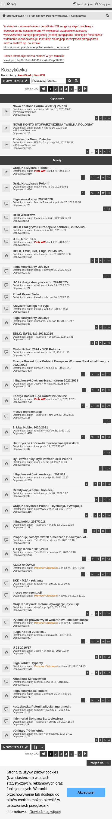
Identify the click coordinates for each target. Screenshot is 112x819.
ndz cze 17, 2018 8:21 (57, 709)
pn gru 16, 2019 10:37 (57, 583)
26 (103, 574)
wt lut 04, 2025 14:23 (56, 309)
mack (37, 186)
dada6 (37, 269)
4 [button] (66, 89)
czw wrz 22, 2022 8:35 (61, 414)
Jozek (37, 383)
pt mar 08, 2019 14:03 (73, 666)
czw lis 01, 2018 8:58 (57, 681)
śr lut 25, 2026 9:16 (59, 242)
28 (97, 405)
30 (108, 405)
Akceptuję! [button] (86, 792)
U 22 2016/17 (22, 647)
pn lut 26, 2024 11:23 (57, 352)
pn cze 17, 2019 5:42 (72, 623)
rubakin (38, 254)
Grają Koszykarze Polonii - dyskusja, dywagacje (47, 506)
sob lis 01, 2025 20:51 (55, 186)
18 (103, 192)
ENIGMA (39, 142)
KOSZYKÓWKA (24, 565)
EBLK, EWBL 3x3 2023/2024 (33, 333)
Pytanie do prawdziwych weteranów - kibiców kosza (50, 620)
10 (97, 389)
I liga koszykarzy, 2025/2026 (33, 199)
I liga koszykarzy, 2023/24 (31, 318)
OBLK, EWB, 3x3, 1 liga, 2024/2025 (38, 251)
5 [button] (71, 89)
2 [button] (55, 89)
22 (97, 177)
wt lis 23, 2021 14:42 (60, 509)
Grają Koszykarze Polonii (31, 183)
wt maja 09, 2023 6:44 (56, 383)
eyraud (38, 109)
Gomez (38, 218)
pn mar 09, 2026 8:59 (54, 230)
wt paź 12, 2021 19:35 (61, 524)
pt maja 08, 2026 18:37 (60, 142)
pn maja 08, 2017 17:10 (59, 733)
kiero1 (37, 297)
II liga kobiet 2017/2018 (29, 521)
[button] (43, 89)
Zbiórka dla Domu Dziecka (32, 139)
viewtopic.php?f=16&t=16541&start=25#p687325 (33, 60)
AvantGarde (25, 75)
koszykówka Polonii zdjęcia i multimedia (42, 706)
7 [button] (80, 89)
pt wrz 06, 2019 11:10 (73, 595)
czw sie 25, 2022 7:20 (57, 430)
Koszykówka (14, 69)
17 (97, 192)
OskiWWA (40, 509)
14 (92, 374)
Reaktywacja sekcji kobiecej (33, 490)
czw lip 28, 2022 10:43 (55, 477)
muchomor (40, 321)
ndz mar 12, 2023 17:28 (61, 399)
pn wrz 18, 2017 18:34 (61, 721)
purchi (37, 127)
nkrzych (38, 367)
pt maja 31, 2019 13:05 (58, 635)
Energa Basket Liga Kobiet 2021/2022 (40, 396)
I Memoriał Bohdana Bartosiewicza (38, 718)
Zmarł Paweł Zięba (26, 294)
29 (103, 405)
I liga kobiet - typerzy (28, 663)
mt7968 (38, 733)
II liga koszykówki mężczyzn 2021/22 (39, 474)
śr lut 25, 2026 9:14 (59, 170)
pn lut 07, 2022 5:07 (56, 493)
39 (103, 641)
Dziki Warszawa (24, 215)
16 (92, 192)
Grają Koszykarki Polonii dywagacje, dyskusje (46, 604)
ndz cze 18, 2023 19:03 (58, 109)
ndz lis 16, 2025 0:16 (56, 127)
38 (97, 641)
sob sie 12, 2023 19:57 (59, 367)
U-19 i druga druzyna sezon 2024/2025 (40, 282)
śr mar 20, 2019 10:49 (56, 650)
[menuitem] (11, 4)
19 (108, 192)
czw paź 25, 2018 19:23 (57, 694)
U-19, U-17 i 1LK (24, 239)
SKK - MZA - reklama (28, 580)
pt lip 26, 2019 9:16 (55, 607)
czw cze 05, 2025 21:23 (57, 269)
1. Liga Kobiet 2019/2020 (30, 549)
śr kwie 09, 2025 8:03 (57, 285)
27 (92, 405)
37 (92, 641)
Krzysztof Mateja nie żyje (31, 306)
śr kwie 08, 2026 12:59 (58, 218)
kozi (36, 230)
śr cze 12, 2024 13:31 (61, 336)
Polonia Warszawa (25, 112)
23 (103, 177)
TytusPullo (40, 336)
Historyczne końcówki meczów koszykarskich (46, 443)
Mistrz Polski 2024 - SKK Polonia (36, 349)
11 (103, 389)
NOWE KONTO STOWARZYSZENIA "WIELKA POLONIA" (53, 124)
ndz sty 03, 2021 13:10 (62, 540)
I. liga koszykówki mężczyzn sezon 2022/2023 (45, 380)
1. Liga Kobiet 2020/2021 (30, 427)
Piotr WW (39, 75)
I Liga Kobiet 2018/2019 (29, 632)
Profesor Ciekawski (46, 568)
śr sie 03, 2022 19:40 (55, 462)
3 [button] (61, 89)
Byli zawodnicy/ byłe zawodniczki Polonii (42, 459)
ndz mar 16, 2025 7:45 (56, 297)
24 (108, 177)
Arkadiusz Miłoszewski (29, 678)
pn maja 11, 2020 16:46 (62, 552)
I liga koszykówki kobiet (30, 691)
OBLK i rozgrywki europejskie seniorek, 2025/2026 (49, 227)
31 (108, 700)
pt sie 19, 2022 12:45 (52, 446)
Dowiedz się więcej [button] (45, 812)
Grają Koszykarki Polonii (31, 167)
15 (97, 374)
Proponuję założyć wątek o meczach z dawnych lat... (51, 537)
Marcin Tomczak (43, 202)
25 (97, 574)
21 (92, 177)
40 (108, 641)
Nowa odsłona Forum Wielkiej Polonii (40, 106)
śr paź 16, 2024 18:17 (61, 321)
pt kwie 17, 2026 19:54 (68, 202)
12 (108, 389)
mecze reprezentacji (27, 411)
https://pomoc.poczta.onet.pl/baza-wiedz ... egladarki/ (36, 47)
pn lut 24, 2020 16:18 (72, 568)
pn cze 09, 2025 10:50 (58, 254)
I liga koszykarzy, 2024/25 (31, 266)
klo (35, 446)
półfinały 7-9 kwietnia (28, 730)
